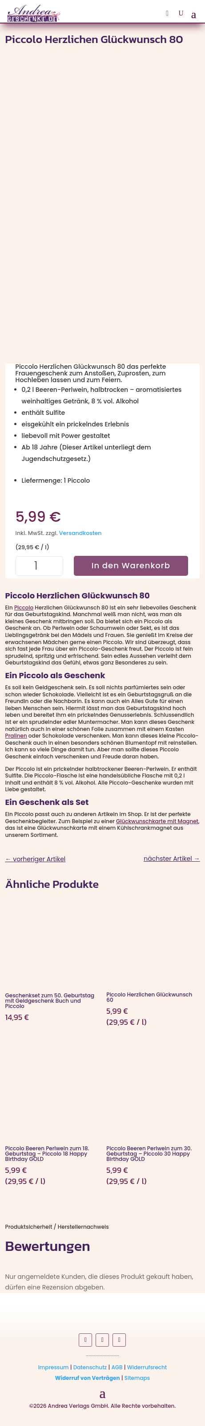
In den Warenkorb (131, 565)
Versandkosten (80, 533)
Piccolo (23, 607)
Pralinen (16, 735)
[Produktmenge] (40, 566)
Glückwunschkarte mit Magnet (157, 821)
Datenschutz (90, 1367)
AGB (116, 1367)
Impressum (53, 1367)
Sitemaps (137, 1378)
